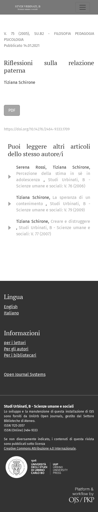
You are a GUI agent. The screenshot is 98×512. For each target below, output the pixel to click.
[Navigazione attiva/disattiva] (82, 7)
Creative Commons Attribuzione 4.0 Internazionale (40, 448)
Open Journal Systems (24, 374)
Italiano (11, 313)
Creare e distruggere (70, 221)
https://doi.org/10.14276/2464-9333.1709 (37, 129)
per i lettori (15, 342)
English (11, 306)
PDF (11, 110)
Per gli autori (16, 348)
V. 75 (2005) (16, 33)
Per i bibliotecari (20, 355)
